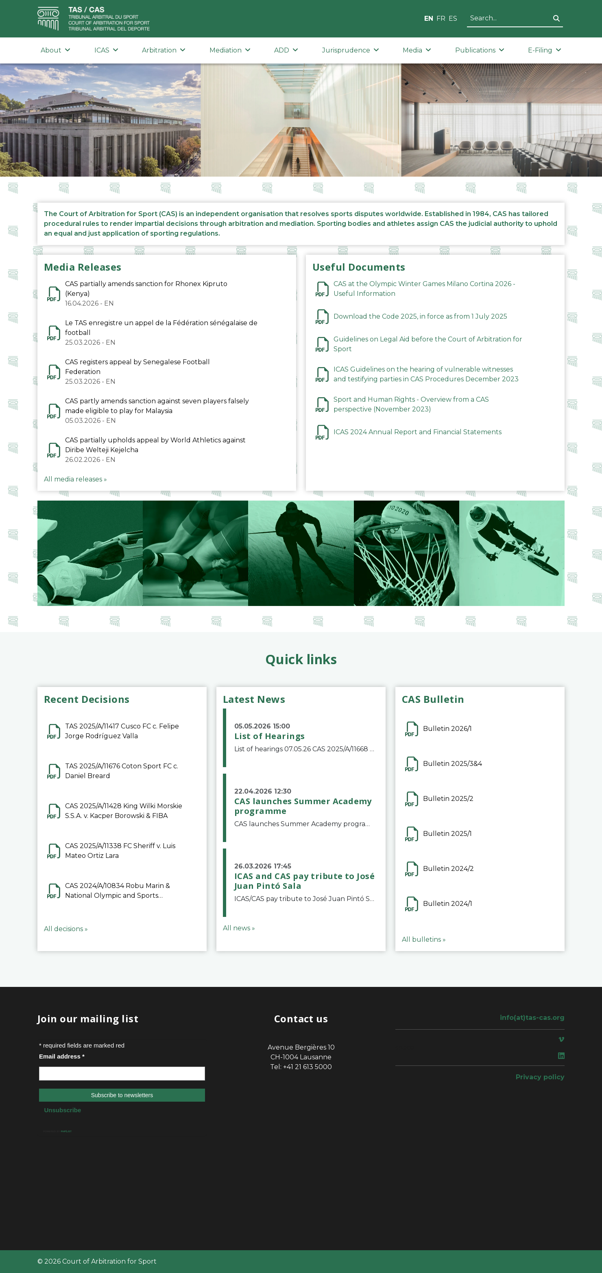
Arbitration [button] (163, 50)
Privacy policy (540, 1077)
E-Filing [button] (544, 50)
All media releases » (75, 479)
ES (453, 18)
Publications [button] (479, 50)
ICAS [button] (106, 50)
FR (440, 18)
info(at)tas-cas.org (532, 1017)
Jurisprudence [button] (350, 50)
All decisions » (66, 929)
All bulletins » (424, 939)
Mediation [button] (230, 50)
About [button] (55, 50)
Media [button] (417, 50)
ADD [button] (286, 50)
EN (428, 18)
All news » (239, 928)
